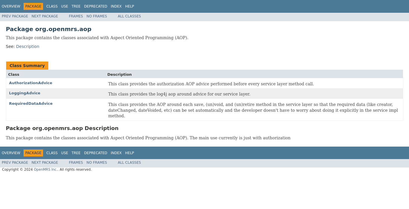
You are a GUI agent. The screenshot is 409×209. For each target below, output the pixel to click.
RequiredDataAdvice (31, 103)
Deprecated (95, 6)
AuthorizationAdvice (30, 83)
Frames (76, 16)
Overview (11, 6)
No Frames (96, 16)
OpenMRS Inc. (45, 169)
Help (129, 6)
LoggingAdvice (24, 93)
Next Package (45, 16)
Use (64, 6)
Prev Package (15, 16)
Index (116, 6)
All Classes (129, 16)
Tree (76, 6)
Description (27, 46)
